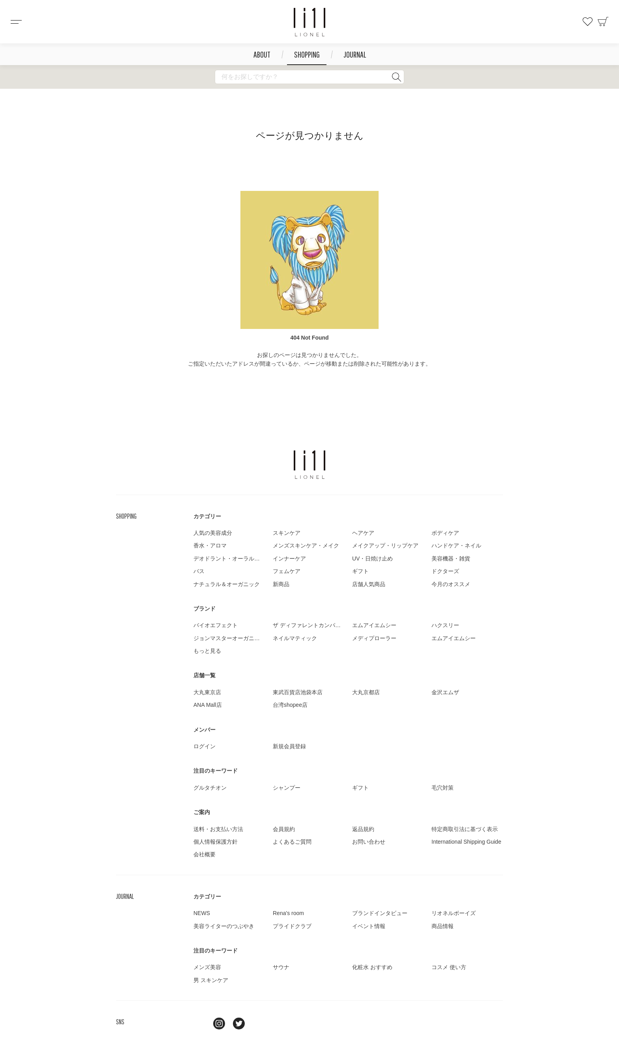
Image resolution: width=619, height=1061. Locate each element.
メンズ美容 (207, 967)
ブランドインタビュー (379, 913)
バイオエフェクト (215, 625)
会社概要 (204, 854)
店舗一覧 (204, 675)
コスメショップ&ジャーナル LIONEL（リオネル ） (309, 22)
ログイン (204, 746)
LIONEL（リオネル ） (309, 464)
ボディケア (445, 533)
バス (198, 571)
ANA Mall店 (207, 705)
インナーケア (289, 558)
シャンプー (286, 788)
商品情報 (442, 926)
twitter (239, 1023)
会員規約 (284, 829)
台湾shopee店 (290, 705)
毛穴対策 (442, 788)
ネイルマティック (295, 638)
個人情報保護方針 (215, 842)
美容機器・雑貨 (450, 558)
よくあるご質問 (292, 842)
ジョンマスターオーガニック (229, 638)
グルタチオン (210, 788)
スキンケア (286, 533)
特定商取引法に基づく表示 (464, 829)
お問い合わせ (368, 842)
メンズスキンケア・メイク (306, 545)
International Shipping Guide (466, 842)
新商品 (281, 584)
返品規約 (363, 829)
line (199, 1023)
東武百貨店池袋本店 (298, 692)
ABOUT (261, 54)
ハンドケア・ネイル (456, 545)
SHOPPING (307, 54)
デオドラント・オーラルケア (229, 558)
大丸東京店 (207, 692)
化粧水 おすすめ (372, 967)
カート (603, 22)
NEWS (201, 913)
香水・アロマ (210, 545)
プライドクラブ (292, 926)
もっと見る (207, 651)
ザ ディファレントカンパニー (309, 625)
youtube (258, 1023)
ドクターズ (445, 571)
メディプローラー (374, 638)
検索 (396, 77)
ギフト (360, 571)
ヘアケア (363, 533)
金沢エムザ (445, 692)
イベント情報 (368, 926)
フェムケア (286, 571)
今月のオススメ (450, 584)
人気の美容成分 (212, 533)
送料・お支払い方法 (218, 829)
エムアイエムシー (374, 625)
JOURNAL (354, 54)
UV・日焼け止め (372, 558)
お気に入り (587, 22)
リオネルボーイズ (453, 913)
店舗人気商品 (368, 584)
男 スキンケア (210, 980)
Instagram (219, 1023)
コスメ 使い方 (448, 967)
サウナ (281, 967)
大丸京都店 (366, 692)
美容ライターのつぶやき (223, 926)
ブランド (204, 608)
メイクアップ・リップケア (385, 545)
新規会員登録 (289, 746)
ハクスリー (445, 625)
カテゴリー (207, 516)
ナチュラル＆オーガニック (226, 584)
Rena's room (288, 913)
